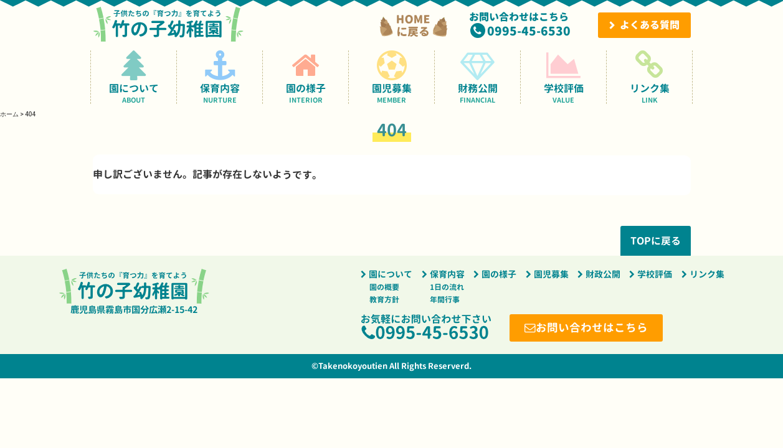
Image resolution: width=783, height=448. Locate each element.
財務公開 (477, 76)
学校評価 (563, 76)
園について (133, 76)
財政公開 (603, 274)
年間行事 (445, 299)
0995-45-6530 (529, 30)
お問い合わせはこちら (592, 327)
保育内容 (219, 76)
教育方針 (384, 299)
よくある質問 (650, 25)
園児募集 (391, 76)
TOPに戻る (655, 241)
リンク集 (649, 76)
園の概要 (384, 287)
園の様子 (305, 76)
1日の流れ (447, 287)
